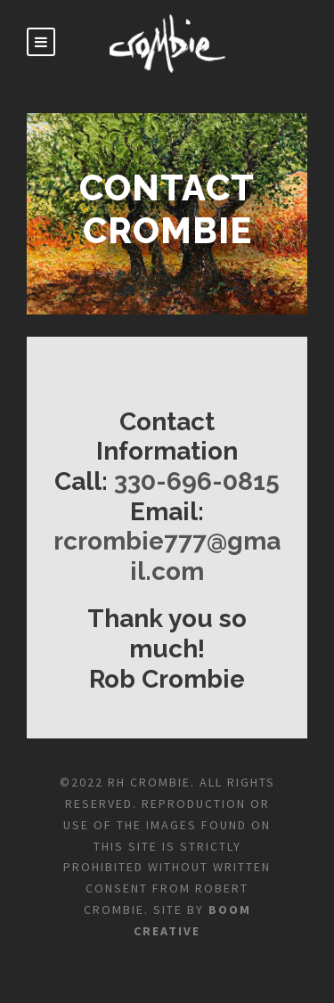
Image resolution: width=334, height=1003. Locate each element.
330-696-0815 (197, 481)
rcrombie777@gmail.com (167, 556)
